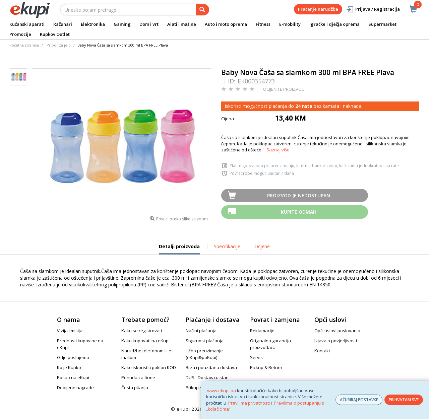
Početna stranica (24, 45)
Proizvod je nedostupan (298, 195)
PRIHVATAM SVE (404, 400)
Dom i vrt (149, 24)
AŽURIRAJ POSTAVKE (359, 400)
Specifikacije (227, 246)
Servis (256, 357)
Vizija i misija (69, 331)
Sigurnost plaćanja (205, 341)
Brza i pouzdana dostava (211, 367)
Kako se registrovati (141, 331)
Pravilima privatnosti (249, 403)
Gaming (122, 24)
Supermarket (382, 24)
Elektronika (93, 24)
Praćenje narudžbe (318, 9)
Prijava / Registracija (373, 9)
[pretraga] (202, 9)
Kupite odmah (298, 212)
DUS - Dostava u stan (207, 377)
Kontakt (322, 351)
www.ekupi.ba (221, 391)
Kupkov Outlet (55, 34)
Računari (62, 24)
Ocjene (262, 246)
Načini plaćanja (201, 331)
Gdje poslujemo (73, 357)
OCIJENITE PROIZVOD (284, 89)
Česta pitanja (134, 388)
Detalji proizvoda (179, 249)
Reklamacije (262, 331)
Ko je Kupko (69, 367)
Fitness (263, 24)
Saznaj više (278, 150)
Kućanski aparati (27, 24)
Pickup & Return (266, 367)
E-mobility (290, 24)
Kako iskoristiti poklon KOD (148, 367)
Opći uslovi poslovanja (337, 331)
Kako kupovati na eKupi (145, 341)
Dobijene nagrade (75, 388)
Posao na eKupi (73, 377)
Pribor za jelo (59, 45)
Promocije (20, 34)
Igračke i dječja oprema (334, 24)
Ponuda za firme (138, 377)
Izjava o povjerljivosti (335, 341)
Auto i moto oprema (226, 24)
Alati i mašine (181, 24)
